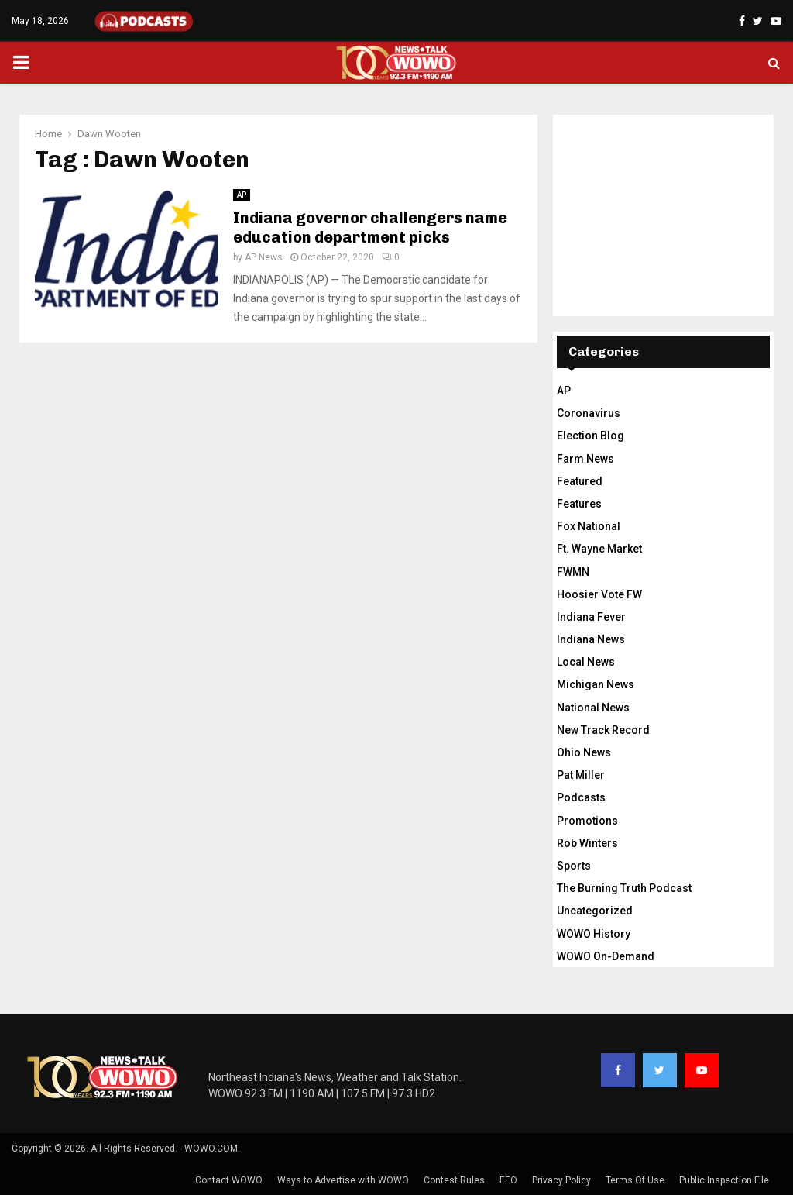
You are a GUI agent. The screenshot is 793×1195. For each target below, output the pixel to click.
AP (241, 195)
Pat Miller (581, 775)
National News (593, 707)
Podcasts (581, 797)
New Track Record (603, 730)
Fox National (588, 526)
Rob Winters (587, 843)
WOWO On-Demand (605, 956)
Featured (579, 481)
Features (579, 504)
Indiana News (591, 639)
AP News (264, 257)
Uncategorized (595, 910)
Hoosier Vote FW (599, 594)
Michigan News (595, 684)
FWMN (573, 572)
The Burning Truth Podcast (624, 888)
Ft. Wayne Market (599, 548)
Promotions (587, 820)
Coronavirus (588, 413)
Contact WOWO (229, 1180)
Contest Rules (454, 1180)
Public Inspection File (724, 1180)
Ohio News (584, 752)
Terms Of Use (635, 1180)
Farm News (585, 459)
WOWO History (593, 934)
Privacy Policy (561, 1180)
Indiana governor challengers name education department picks (370, 227)
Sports (574, 865)
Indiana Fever (591, 617)
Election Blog (590, 435)
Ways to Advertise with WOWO (343, 1180)
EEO (508, 1180)
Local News (586, 662)
